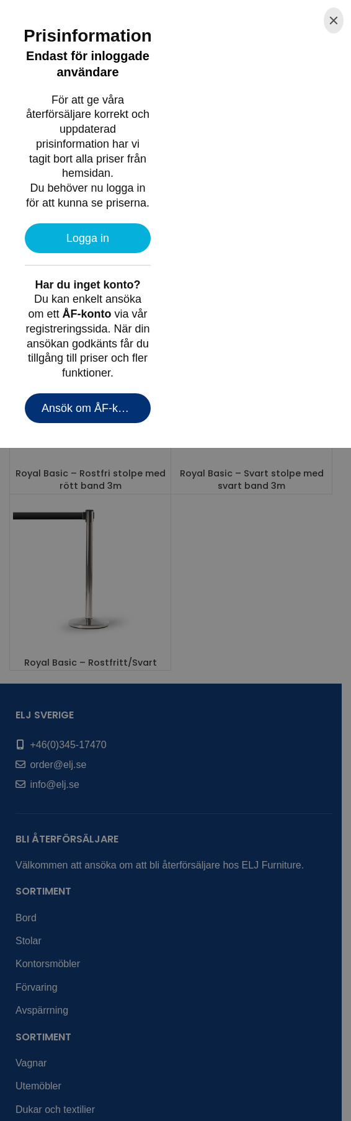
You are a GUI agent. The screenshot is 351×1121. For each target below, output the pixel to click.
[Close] (334, 20)
